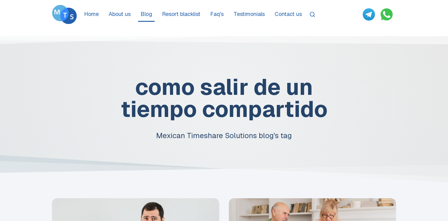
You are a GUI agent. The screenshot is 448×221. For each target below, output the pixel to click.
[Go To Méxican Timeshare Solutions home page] (64, 14)
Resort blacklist (181, 13)
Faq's (217, 13)
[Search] (312, 14)
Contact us (288, 13)
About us (120, 13)
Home (91, 13)
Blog (146, 13)
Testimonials (249, 13)
